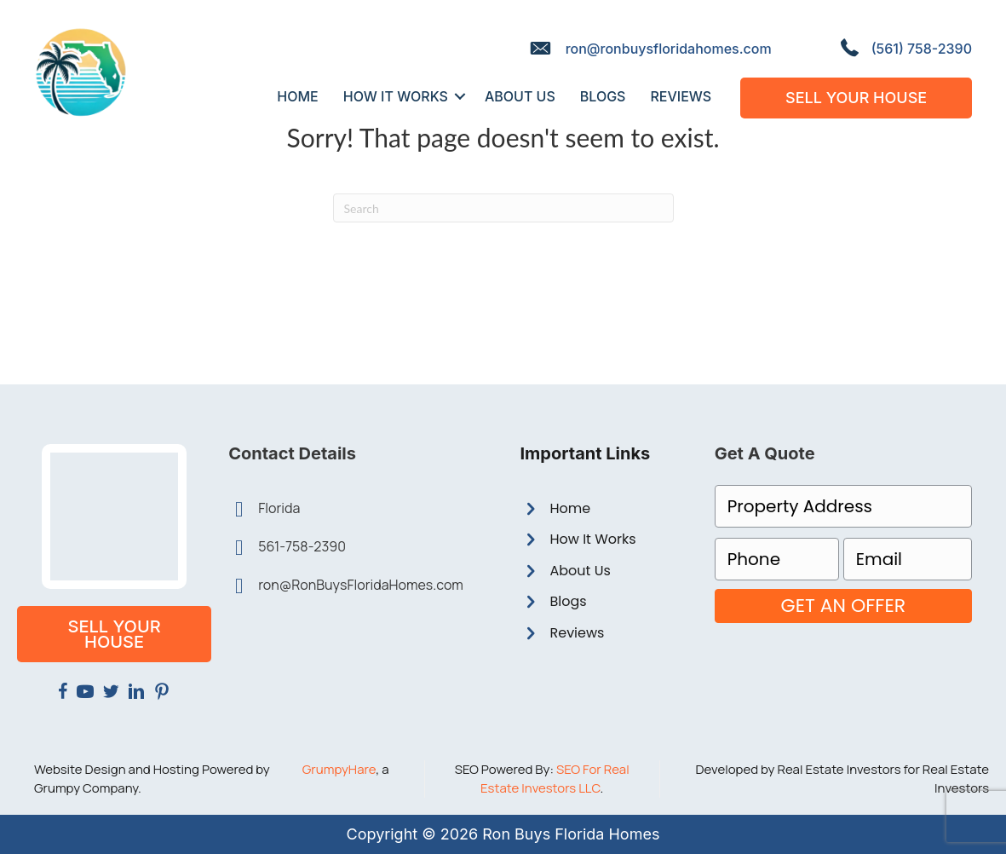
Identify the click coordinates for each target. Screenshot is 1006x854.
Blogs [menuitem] (603, 96)
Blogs (567, 601)
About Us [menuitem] (520, 96)
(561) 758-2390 (921, 48)
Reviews (576, 633)
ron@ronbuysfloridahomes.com (669, 48)
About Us (579, 570)
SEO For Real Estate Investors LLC (554, 778)
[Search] (503, 207)
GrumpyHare (339, 769)
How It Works (592, 539)
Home (569, 508)
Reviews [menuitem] (680, 96)
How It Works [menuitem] (395, 96)
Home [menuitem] (297, 96)
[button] (460, 96)
